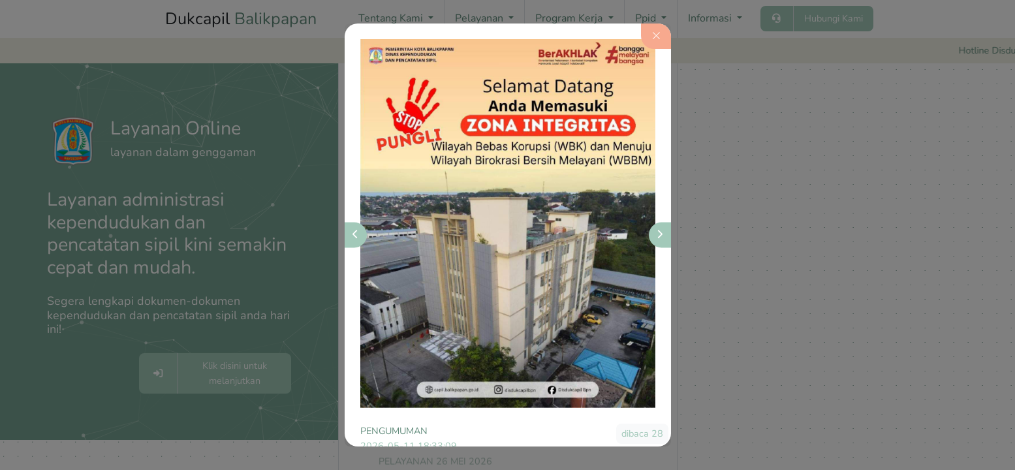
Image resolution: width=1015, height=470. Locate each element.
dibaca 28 (642, 433)
